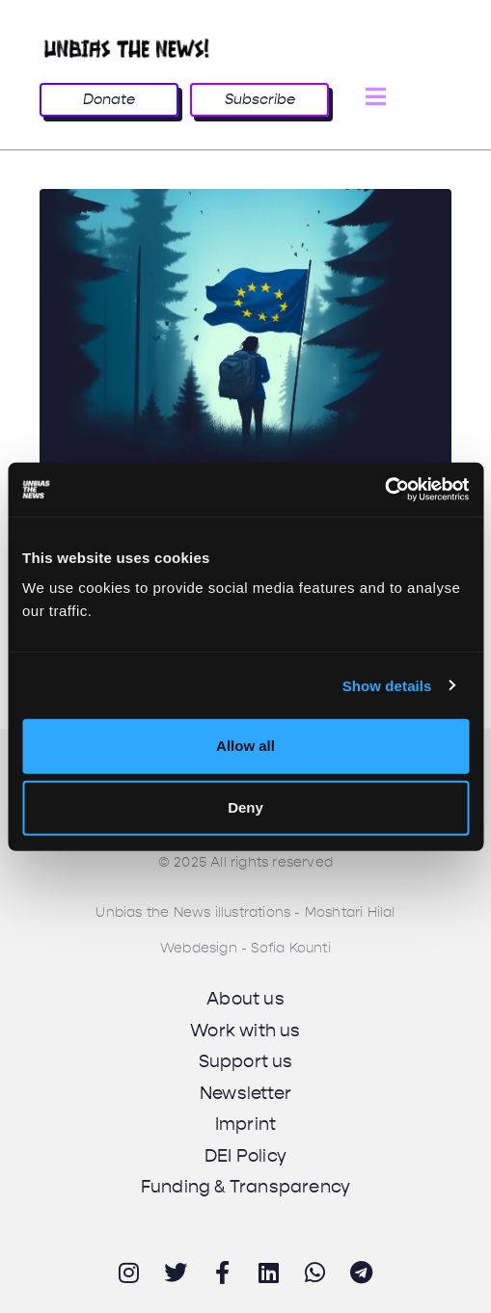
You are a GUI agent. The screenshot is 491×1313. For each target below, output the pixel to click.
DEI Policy (245, 1155)
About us (245, 998)
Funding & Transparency (245, 1186)
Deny (245, 807)
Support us (246, 1061)
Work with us (245, 1030)
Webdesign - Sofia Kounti (245, 948)
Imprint (245, 1124)
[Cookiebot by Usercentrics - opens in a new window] (384, 489)
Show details (387, 685)
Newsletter (245, 1093)
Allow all (245, 745)
